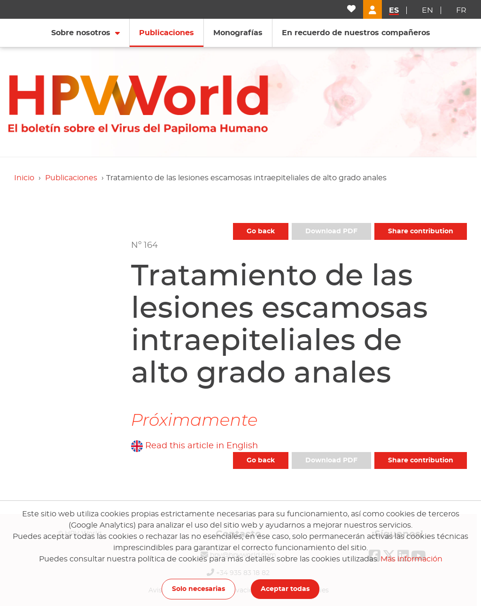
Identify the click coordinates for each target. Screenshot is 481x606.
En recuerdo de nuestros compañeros (356, 33)
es (394, 10)
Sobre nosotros (80, 33)
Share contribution (420, 231)
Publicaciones (71, 178)
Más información (411, 559)
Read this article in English (201, 446)
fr (461, 10)
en (427, 10)
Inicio (24, 178)
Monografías (238, 33)
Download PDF (331, 231)
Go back (261, 231)
